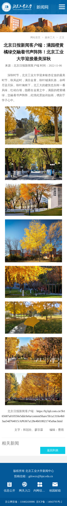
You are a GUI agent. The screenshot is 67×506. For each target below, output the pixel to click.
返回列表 (52, 450)
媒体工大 (50, 37)
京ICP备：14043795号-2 (49, 501)
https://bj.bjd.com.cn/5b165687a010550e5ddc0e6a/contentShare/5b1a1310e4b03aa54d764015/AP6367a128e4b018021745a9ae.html (33, 416)
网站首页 (35, 37)
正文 (61, 37)
